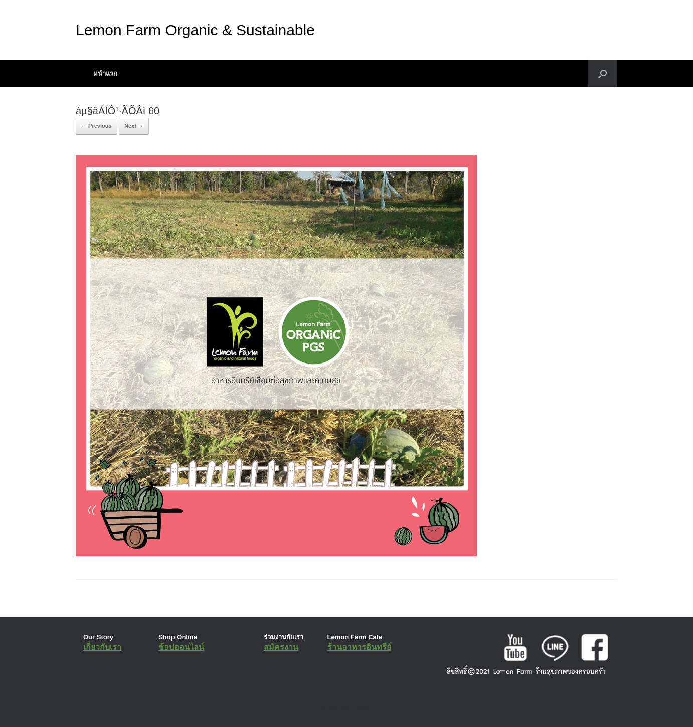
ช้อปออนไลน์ (181, 647)
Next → (133, 126)
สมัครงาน (281, 647)
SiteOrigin (339, 707)
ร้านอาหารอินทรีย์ (359, 647)
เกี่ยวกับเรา (102, 647)
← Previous (96, 126)
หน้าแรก (105, 73)
